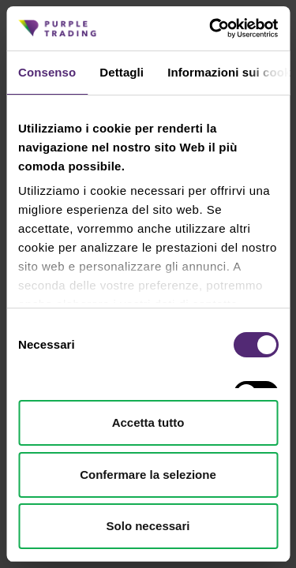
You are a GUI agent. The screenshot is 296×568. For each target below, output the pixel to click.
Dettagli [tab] (121, 72)
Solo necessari (148, 525)
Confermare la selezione (148, 474)
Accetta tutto (148, 422)
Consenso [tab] (47, 72)
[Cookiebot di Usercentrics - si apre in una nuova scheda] (211, 28)
